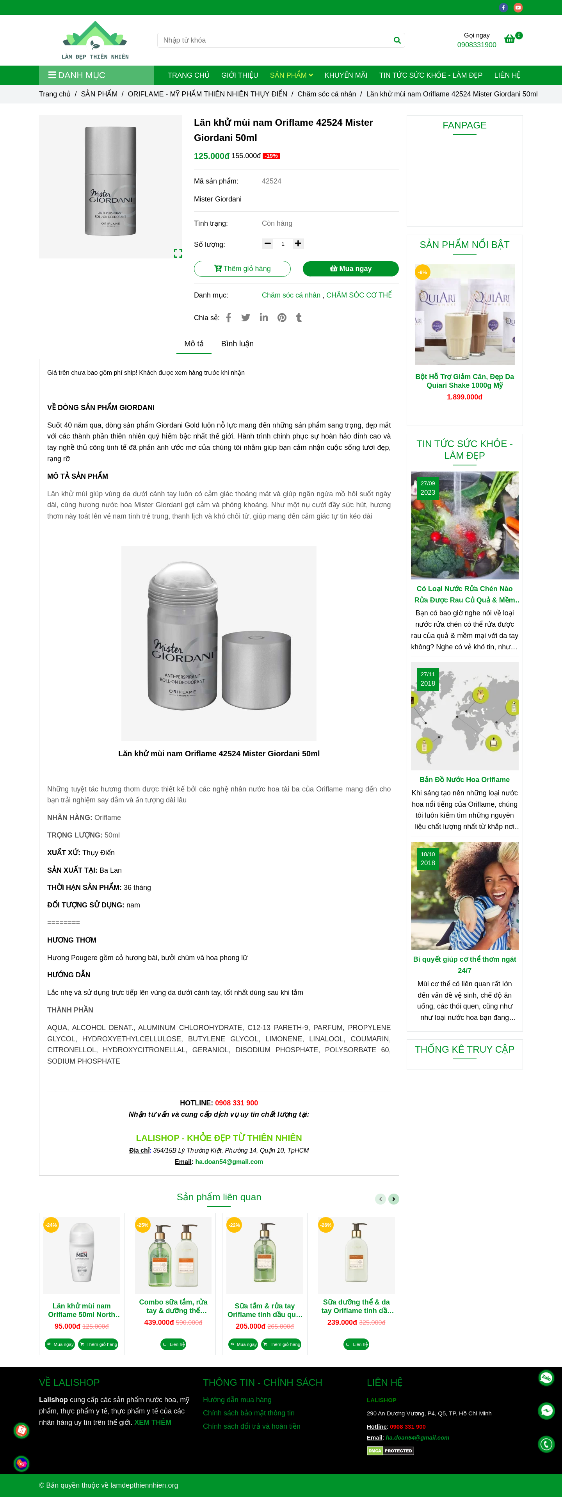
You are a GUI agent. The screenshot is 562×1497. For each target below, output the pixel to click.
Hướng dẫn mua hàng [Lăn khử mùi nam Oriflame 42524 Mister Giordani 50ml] (237, 1400)
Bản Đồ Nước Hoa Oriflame (465, 780)
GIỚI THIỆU (239, 75)
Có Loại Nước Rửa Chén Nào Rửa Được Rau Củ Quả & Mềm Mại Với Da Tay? (464, 595)
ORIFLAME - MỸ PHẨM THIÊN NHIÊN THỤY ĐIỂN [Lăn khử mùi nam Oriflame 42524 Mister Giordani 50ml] (207, 94)
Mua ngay (351, 269)
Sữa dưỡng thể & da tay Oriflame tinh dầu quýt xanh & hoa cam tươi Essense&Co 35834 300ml (356, 1306)
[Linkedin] (264, 318)
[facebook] (506, 7)
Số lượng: (210, 244)
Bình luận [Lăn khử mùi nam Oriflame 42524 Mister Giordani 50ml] (237, 343)
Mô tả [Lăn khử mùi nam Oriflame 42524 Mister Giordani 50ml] (193, 343)
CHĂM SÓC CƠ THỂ (359, 295)
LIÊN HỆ (507, 75)
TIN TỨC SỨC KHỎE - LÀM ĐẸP (431, 75)
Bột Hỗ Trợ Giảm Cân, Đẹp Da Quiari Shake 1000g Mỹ (464, 381)
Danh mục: (212, 295)
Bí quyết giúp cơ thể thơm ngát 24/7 (464, 965)
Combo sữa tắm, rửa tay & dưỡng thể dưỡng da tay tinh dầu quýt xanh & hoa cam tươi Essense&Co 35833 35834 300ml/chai (173, 1306)
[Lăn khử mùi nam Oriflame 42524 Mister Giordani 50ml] (95, 40)
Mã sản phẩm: (217, 181)
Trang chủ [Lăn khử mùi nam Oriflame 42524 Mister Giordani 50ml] (55, 94)
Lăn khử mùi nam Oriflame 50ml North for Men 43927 (81, 1310)
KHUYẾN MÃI (346, 75)
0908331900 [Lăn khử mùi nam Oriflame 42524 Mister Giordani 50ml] (476, 45)
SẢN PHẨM (291, 75)
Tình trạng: (212, 223)
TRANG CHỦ (189, 75)
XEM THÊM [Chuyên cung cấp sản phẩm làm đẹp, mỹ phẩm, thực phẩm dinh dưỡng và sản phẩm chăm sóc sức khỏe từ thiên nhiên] (152, 1422)
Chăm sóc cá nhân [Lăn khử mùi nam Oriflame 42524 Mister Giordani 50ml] (327, 94)
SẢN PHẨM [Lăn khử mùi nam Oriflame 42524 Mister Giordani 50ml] (99, 94)
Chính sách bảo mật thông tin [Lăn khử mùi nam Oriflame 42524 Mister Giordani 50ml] (249, 1413)
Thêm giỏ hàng (242, 269)
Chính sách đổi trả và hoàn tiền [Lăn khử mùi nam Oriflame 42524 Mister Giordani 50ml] (252, 1426)
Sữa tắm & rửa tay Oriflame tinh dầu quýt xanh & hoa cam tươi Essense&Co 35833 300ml (265, 1310)
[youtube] (520, 7)
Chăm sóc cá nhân (291, 295)
